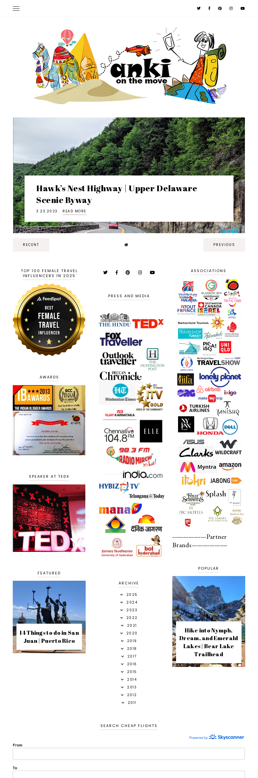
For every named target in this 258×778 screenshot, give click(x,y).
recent (31, 244)
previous (224, 244)
